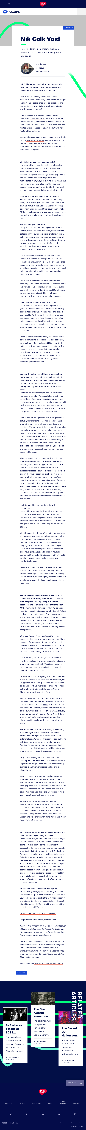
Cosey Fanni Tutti (37, 119)
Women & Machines (35, 140)
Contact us (77, 1103)
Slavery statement (77, 1126)
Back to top (75, 1083)
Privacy (81, 1123)
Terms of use (64, 1123)
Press (50, 1103)
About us (8, 1103)
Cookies (73, 1123)
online (37, 552)
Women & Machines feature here (48, 963)
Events (22, 1103)
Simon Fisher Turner (48, 125)
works (45, 705)
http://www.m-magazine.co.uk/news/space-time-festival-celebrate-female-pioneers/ (42, 933)
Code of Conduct (63, 1102)
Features (69, 28)
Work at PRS (36, 1103)
